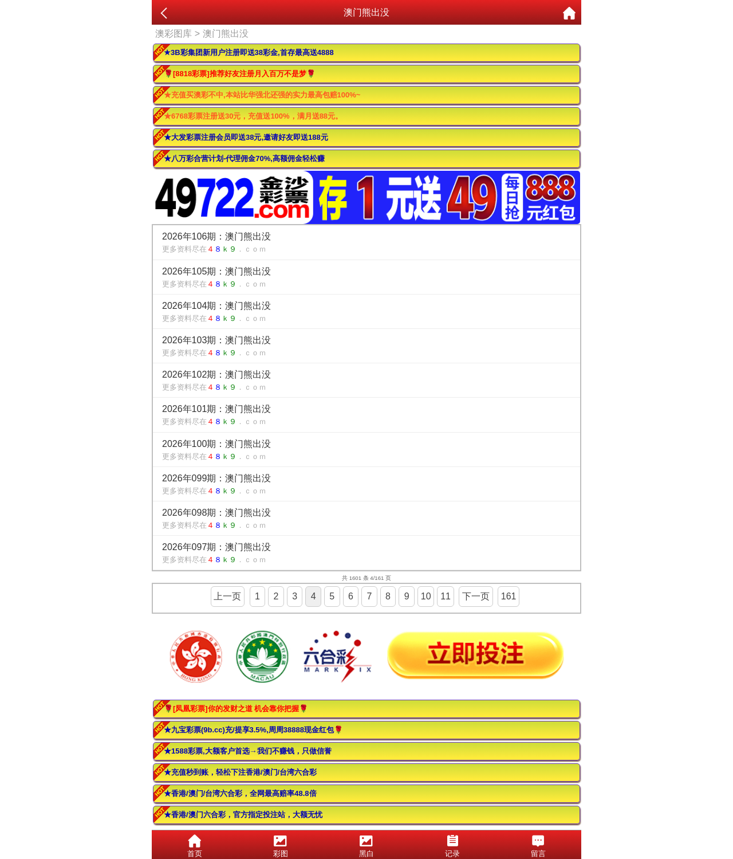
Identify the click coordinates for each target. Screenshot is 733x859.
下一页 (476, 596)
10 (426, 596)
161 (509, 596)
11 (445, 596)
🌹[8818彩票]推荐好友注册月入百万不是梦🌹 (240, 73)
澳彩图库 (173, 33)
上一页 (227, 596)
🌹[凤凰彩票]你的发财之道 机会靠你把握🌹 (236, 708)
